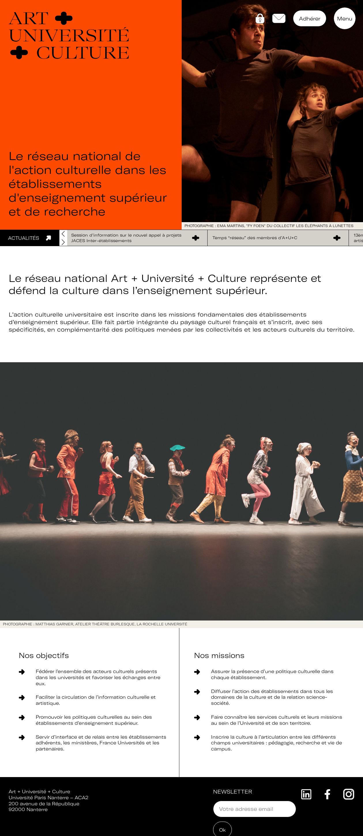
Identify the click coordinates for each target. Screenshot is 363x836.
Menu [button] (344, 18)
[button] (63, 242)
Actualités (23, 238)
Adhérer (309, 18)
